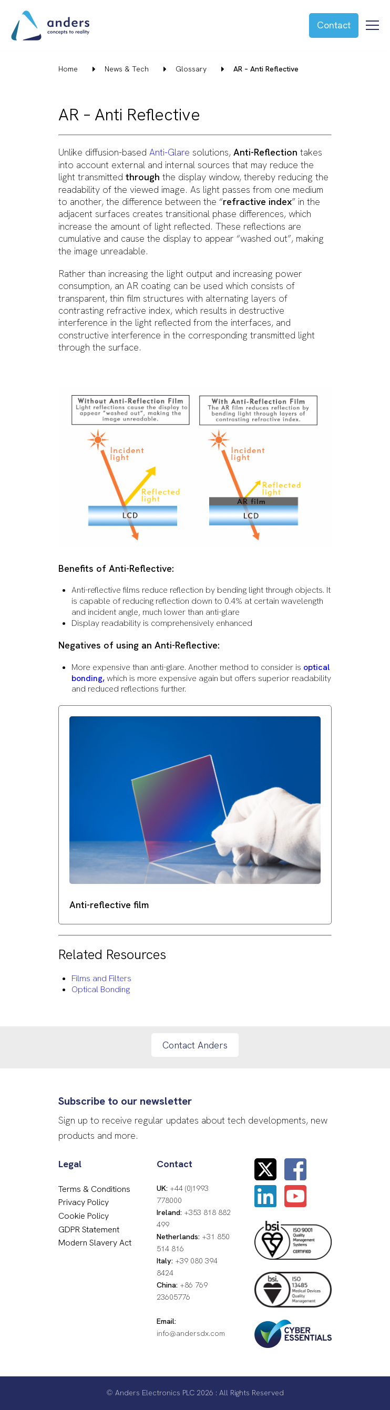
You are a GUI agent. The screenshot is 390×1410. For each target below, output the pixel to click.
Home (68, 69)
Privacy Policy (83, 1202)
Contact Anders (195, 1045)
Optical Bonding (100, 989)
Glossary (191, 69)
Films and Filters (101, 978)
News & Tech (127, 69)
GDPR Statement (88, 1229)
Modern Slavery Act (94, 1242)
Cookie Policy (83, 1215)
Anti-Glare (169, 152)
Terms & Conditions (94, 1189)
